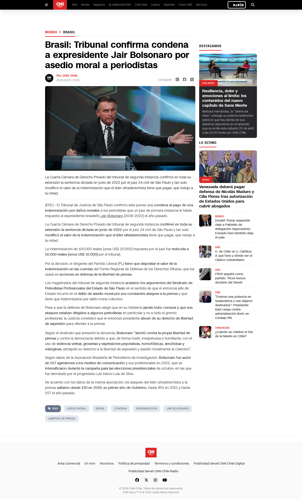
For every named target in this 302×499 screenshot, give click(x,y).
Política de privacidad (134, 463)
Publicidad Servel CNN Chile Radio (153, 471)
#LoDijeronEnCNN (120, 5)
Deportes (169, 5)
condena (120, 408)
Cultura (155, 5)
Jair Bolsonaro (111, 215)
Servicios (201, 5)
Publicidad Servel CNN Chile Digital (219, 463)
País (74, 5)
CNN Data (141, 5)
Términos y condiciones (171, 463)
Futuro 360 (185, 5)
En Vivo (90, 463)
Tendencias (222, 328)
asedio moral (76, 408)
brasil (69, 32)
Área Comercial (69, 463)
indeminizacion (146, 408)
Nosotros (107, 463)
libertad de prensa (62, 418)
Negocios (99, 5)
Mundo (85, 5)
